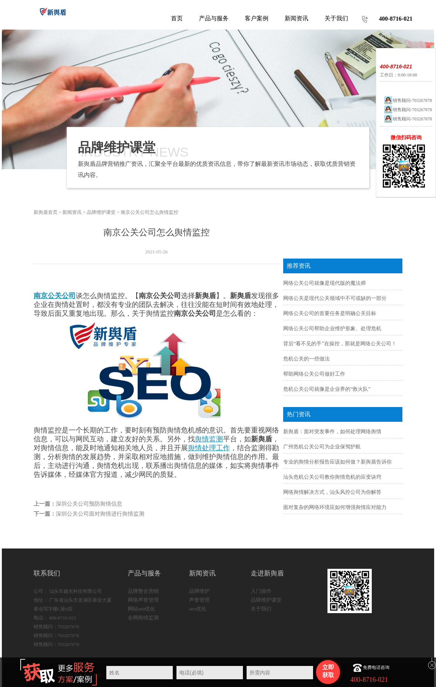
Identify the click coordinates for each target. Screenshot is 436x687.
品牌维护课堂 (101, 212)
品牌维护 (199, 591)
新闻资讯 (72, 212)
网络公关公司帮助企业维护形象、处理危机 (332, 328)
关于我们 (261, 609)
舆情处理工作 (209, 448)
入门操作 (261, 591)
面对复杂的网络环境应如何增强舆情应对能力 (335, 507)
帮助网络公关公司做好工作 (314, 374)
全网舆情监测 (143, 618)
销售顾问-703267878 (408, 100)
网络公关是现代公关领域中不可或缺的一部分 (335, 298)
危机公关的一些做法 (306, 359)
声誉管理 (199, 600)
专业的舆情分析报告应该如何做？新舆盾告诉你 (337, 462)
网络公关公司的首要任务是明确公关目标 (329, 313)
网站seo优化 (141, 609)
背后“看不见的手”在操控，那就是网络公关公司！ (339, 343)
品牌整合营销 (143, 591)
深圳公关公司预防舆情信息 (89, 504)
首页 (177, 18)
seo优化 (197, 609)
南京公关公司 (55, 296)
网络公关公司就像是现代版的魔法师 (324, 283)
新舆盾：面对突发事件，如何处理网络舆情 (332, 431)
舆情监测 (209, 439)
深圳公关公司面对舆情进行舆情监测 (100, 514)
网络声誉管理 (143, 600)
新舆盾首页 (46, 212)
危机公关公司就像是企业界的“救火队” (326, 389)
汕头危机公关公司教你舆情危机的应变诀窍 (332, 477)
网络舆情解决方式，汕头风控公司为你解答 (332, 492)
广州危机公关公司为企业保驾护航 (322, 447)
